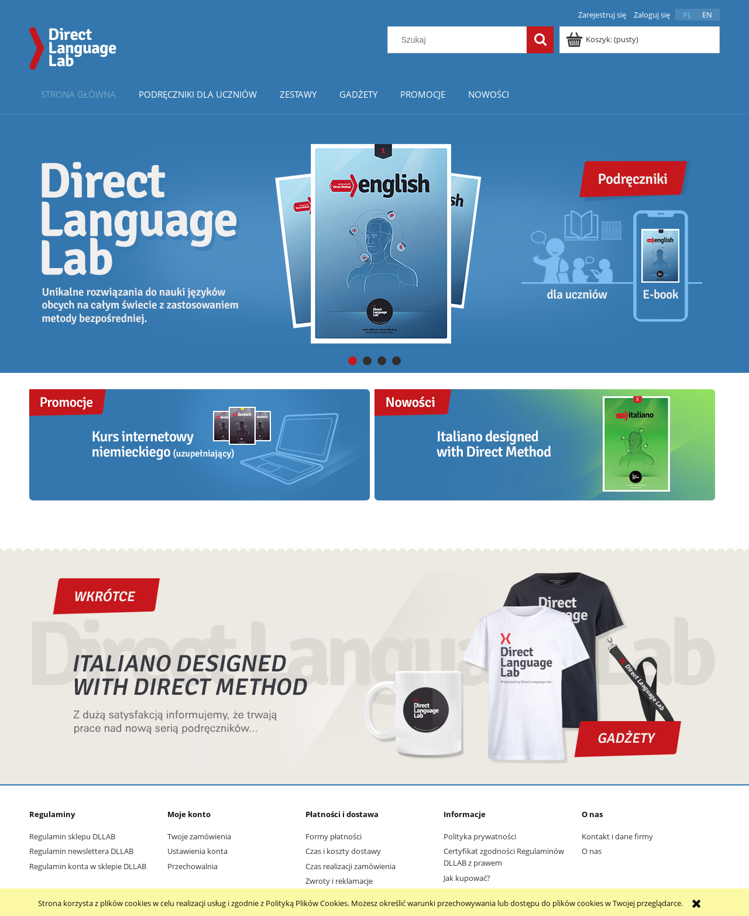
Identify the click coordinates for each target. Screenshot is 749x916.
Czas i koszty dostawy (343, 851)
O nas (592, 851)
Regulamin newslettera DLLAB (81, 851)
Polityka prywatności (480, 836)
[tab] (352, 360)
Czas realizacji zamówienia (350, 866)
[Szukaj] (540, 39)
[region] (374, 243)
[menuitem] (78, 93)
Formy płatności (333, 836)
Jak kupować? (467, 878)
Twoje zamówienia (199, 836)
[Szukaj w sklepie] (460, 40)
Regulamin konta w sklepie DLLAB (87, 866)
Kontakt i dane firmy (617, 836)
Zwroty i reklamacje (339, 881)
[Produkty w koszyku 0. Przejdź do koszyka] (603, 39)
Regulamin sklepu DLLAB (72, 836)
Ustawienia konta (197, 851)
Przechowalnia (192, 866)
